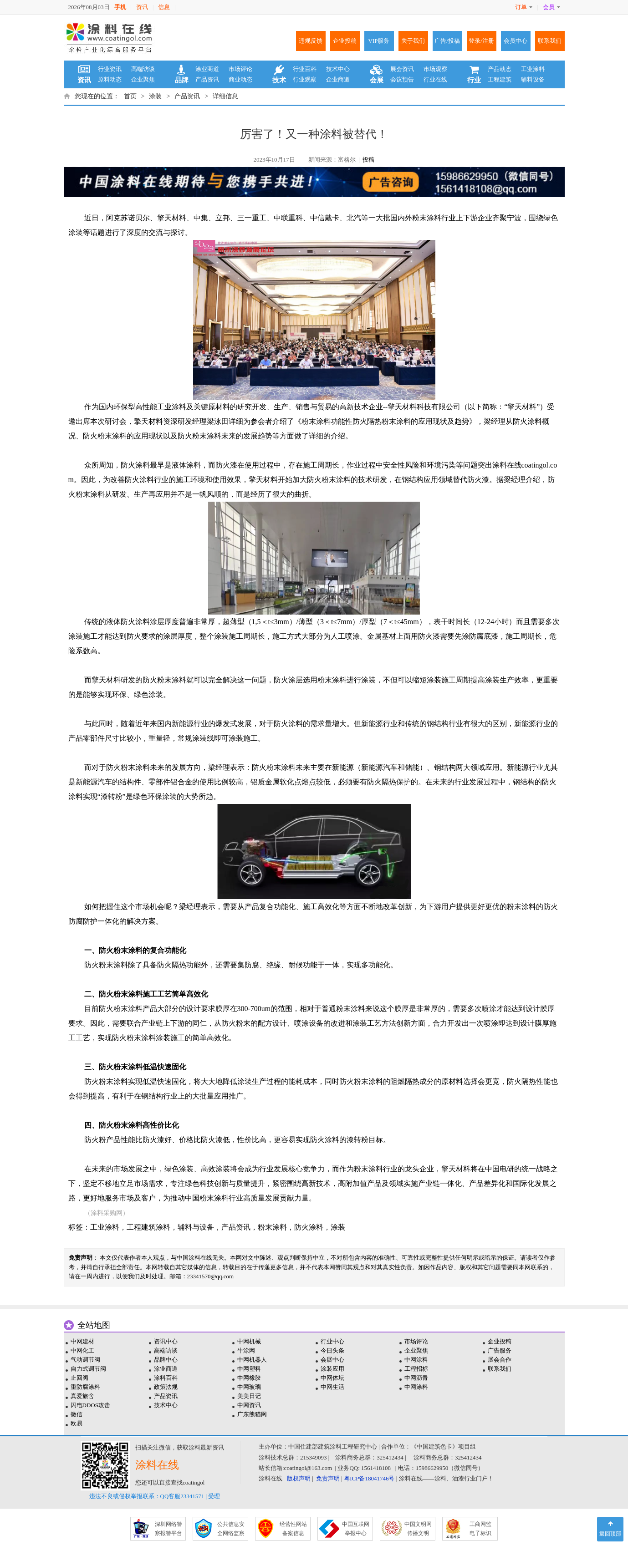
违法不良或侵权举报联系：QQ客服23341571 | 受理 (154, 1496)
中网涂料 (416, 1359)
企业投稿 (345, 40)
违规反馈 (310, 40)
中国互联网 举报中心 (355, 1528)
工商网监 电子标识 (480, 1528)
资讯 (142, 7)
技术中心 (338, 69)
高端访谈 (143, 69)
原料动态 (110, 79)
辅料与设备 (196, 1227)
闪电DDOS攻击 (90, 1405)
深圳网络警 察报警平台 (168, 1528)
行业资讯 (110, 69)
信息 (164, 7)
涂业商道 (207, 69)
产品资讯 (207, 79)
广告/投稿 (447, 40)
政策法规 (166, 1386)
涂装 (155, 96)
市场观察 (435, 69)
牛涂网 (246, 1350)
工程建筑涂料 (148, 1227)
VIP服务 (379, 40)
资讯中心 (166, 1341)
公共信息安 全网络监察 (231, 1528)
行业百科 (305, 69)
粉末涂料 (272, 1227)
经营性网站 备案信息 (293, 1528)
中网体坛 (332, 1377)
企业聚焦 (143, 79)
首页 (130, 96)
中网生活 (332, 1386)
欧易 (76, 1423)
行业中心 (332, 1341)
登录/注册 (481, 40)
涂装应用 (332, 1368)
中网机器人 (252, 1359)
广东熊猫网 (252, 1414)
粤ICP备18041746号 (369, 1478)
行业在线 (435, 79)
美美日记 (249, 1396)
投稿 (368, 159)
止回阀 (79, 1377)
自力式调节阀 (88, 1368)
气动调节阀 (85, 1359)
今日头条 (332, 1350)
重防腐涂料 (85, 1386)
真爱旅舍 (82, 1396)
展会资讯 (402, 69)
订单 (523, 7)
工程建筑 (499, 79)
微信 (76, 1414)
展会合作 (499, 1359)
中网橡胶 (249, 1377)
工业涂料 (533, 69)
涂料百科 (166, 1377)
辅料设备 (533, 79)
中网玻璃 (249, 1386)
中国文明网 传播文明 (418, 1528)
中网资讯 (249, 1405)
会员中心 (515, 40)
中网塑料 (249, 1368)
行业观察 (305, 79)
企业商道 (338, 79)
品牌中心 (166, 1359)
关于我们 (413, 40)
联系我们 (550, 40)
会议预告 (402, 79)
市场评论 (240, 69)
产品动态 (499, 69)
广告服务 (499, 1350)
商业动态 (240, 79)
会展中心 (332, 1359)
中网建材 (82, 1341)
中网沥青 (416, 1377)
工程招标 (416, 1368)
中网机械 (249, 1341)
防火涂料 (308, 1227)
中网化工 (82, 1350)
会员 (551, 7)
